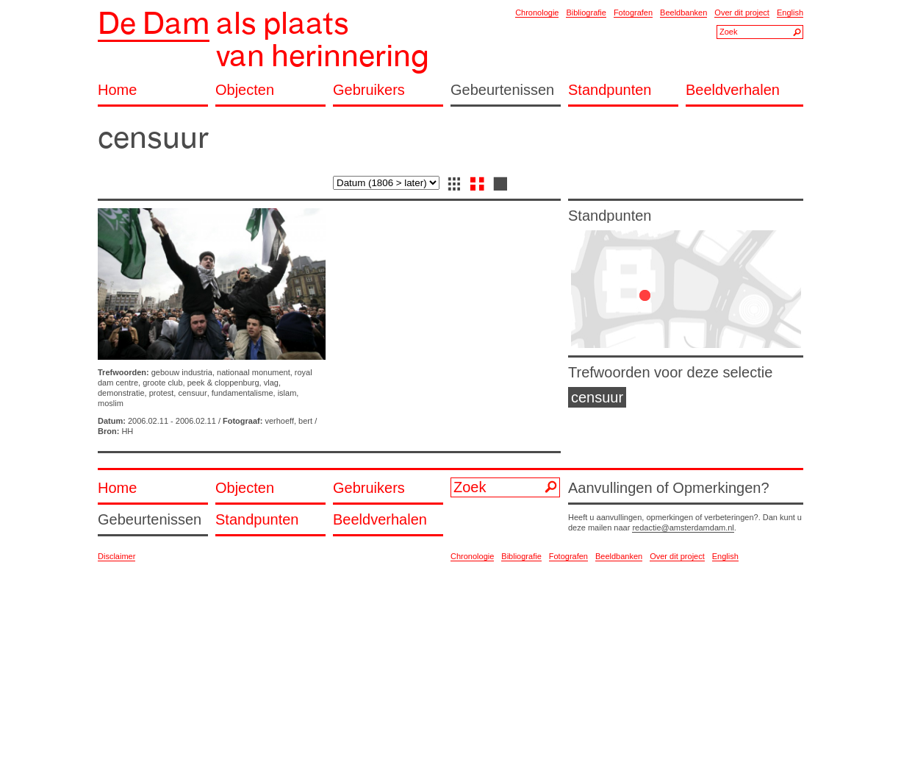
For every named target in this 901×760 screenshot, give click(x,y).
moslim (110, 403)
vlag (271, 382)
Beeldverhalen (733, 90)
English (790, 12)
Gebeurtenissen (502, 90)
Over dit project (741, 12)
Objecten (244, 90)
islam (287, 392)
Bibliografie (586, 12)
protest (161, 392)
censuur (192, 392)
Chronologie (537, 12)
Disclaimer (116, 556)
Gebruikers (369, 90)
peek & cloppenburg (223, 382)
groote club (162, 382)
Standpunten (609, 90)
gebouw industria (181, 372)
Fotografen (633, 12)
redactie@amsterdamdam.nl (682, 527)
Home (117, 90)
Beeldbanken (683, 12)
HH (127, 431)
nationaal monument (253, 372)
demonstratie (121, 392)
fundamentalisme (242, 392)
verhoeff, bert (288, 420)
